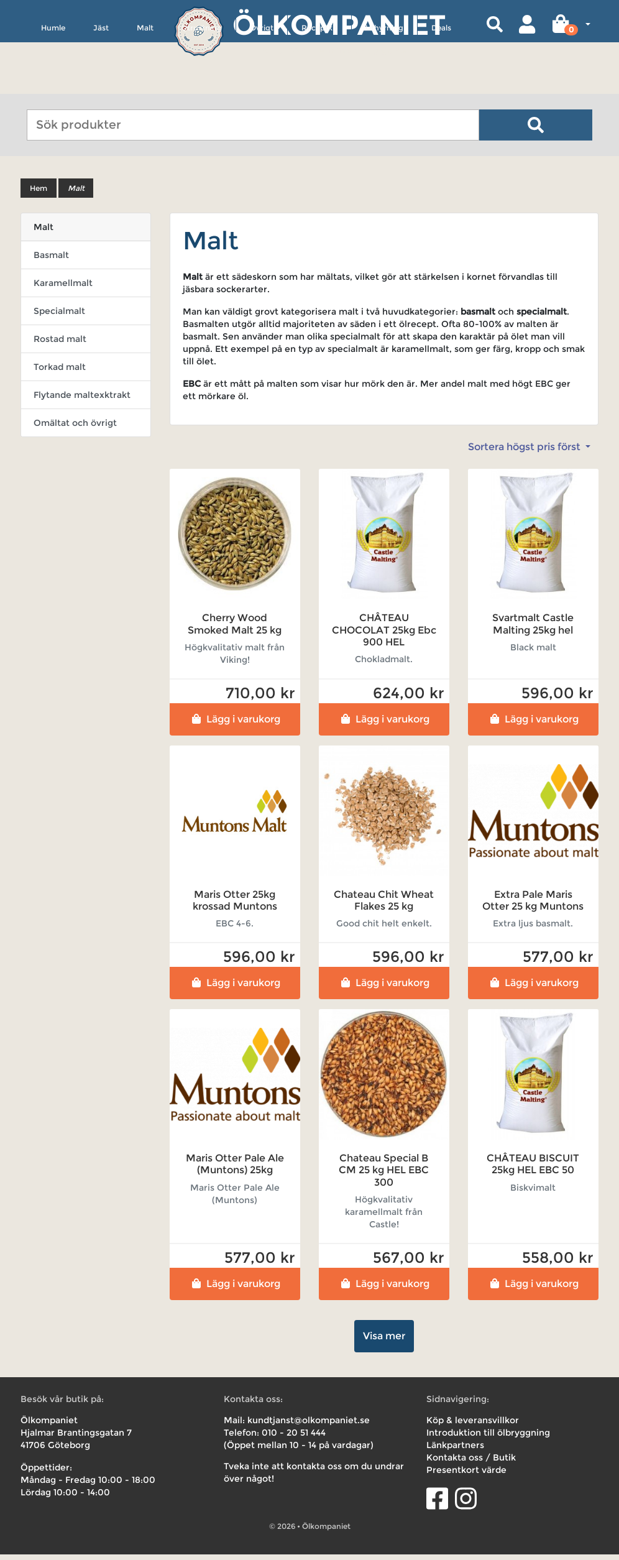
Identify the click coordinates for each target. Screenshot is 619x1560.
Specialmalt (59, 317)
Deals (441, 85)
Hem (38, 194)
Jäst (101, 85)
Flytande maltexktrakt (82, 401)
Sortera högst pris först (525, 453)
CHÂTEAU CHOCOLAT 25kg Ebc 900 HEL (384, 635)
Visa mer (384, 1341)
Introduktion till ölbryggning (488, 1438)
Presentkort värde (466, 1475)
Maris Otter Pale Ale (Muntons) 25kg (235, 1170)
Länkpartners (455, 1450)
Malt (145, 85)
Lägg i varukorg (234, 725)
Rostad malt (60, 345)
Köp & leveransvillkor (472, 1425)
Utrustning (201, 85)
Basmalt (51, 261)
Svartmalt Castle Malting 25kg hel (533, 630)
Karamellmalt (63, 289)
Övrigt (261, 85)
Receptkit (319, 85)
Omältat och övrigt (75, 429)
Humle (53, 85)
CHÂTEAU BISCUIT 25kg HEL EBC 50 (533, 1170)
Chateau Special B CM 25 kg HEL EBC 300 (384, 1176)
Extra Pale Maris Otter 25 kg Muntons (533, 906)
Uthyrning (384, 85)
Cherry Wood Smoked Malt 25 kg (235, 630)
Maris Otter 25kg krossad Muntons (235, 906)
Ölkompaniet (339, 24)
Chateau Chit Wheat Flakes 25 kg (384, 906)
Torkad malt (60, 373)
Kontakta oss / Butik (471, 1463)
